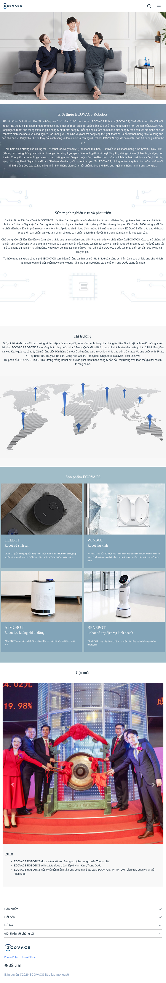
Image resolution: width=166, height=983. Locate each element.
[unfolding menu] (160, 909)
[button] (12, 784)
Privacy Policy (11, 957)
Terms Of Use (28, 957)
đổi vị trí (12, 965)
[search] (149, 6)
